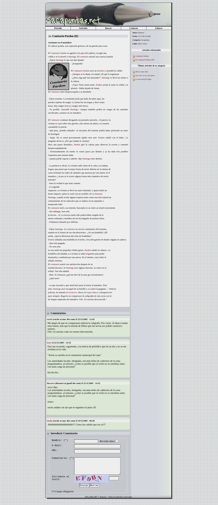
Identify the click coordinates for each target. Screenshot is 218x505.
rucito (49, 319)
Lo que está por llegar (143, 79)
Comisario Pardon (142, 56)
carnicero (72, 292)
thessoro (51, 383)
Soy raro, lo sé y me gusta (144, 75)
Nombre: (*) (60, 440)
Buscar (108, 28)
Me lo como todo (141, 72)
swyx (49, 342)
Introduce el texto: (60, 478)
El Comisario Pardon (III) (144, 60)
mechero (101, 70)
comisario (84, 56)
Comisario (55, 53)
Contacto (133, 28)
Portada (58, 28)
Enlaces (158, 28)
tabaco (95, 292)
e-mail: (57, 445)
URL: (55, 450)
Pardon (63, 53)
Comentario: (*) (63, 458)
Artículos (83, 28)
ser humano (97, 193)
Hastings (72, 56)
